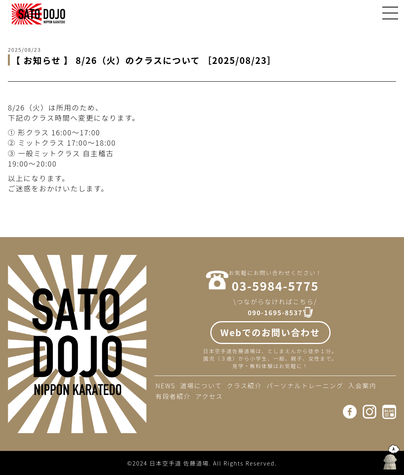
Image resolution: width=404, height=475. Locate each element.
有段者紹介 (173, 396)
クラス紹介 (244, 385)
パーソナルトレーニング (305, 385)
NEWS (165, 385)
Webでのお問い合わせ (270, 332)
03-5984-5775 (275, 285)
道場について (201, 385)
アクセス (209, 396)
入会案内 (362, 385)
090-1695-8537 (275, 312)
